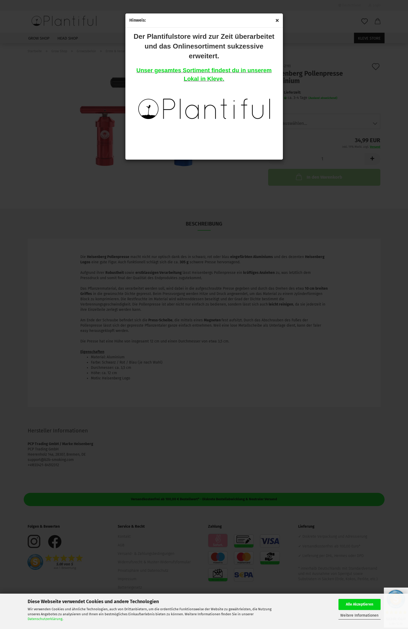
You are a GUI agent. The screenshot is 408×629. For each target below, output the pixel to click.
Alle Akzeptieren (359, 604)
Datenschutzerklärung (45, 619)
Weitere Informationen (359, 615)
